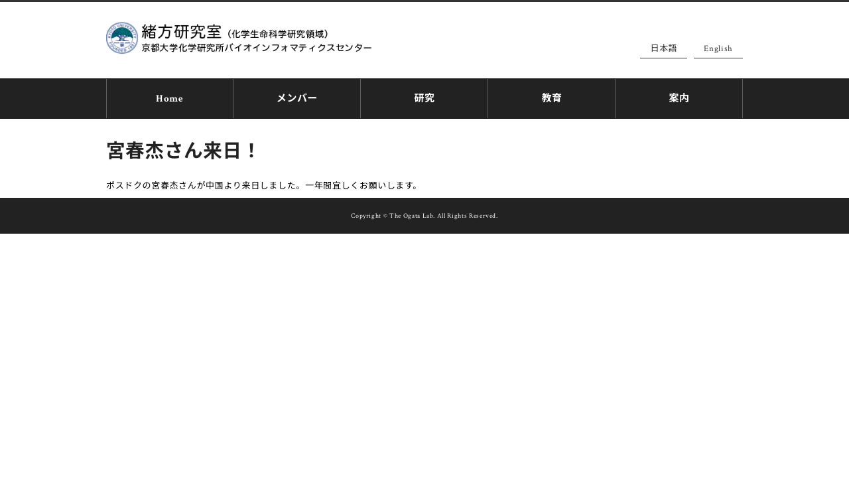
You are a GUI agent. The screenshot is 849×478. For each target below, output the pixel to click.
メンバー (297, 96)
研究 (424, 96)
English (718, 48)
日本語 (663, 48)
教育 (551, 96)
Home (170, 96)
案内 (679, 96)
